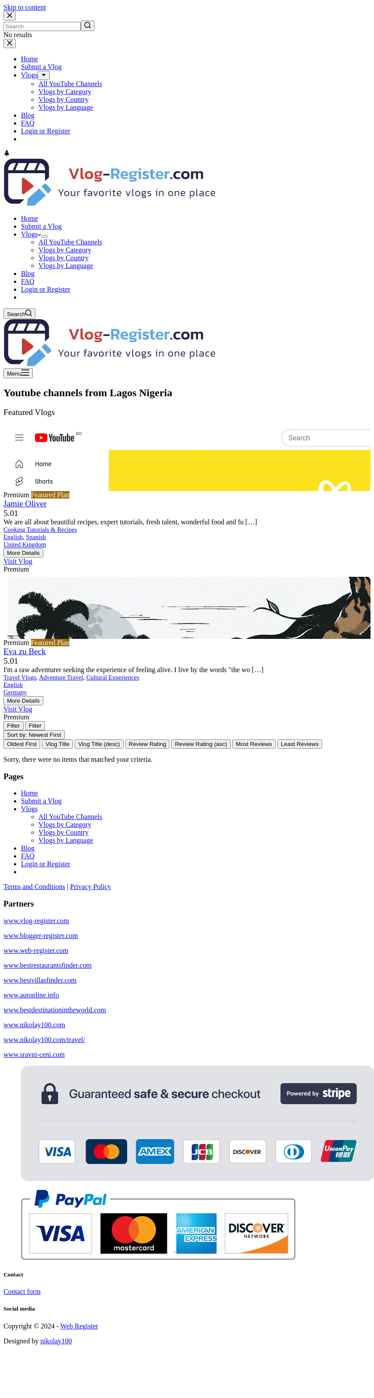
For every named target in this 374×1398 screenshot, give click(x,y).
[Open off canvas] (18, 373)
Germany (15, 692)
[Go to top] (6, 154)
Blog (28, 848)
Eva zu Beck (24, 651)
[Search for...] (42, 26)
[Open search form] (19, 313)
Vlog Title (57, 744)
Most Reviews (254, 744)
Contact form (22, 1291)
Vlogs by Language (65, 840)
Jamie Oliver (25, 503)
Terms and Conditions (34, 886)
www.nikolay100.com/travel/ (44, 1039)
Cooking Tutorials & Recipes (40, 529)
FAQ (28, 856)
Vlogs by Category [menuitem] (64, 91)
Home (29, 793)
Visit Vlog (17, 561)
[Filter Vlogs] (13, 725)
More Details (23, 553)
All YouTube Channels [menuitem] (70, 83)
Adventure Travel (61, 677)
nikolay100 (56, 1341)
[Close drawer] (9, 43)
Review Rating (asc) (201, 744)
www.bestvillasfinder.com (39, 980)
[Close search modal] (9, 16)
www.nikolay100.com (34, 1024)
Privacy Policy (90, 886)
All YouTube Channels (70, 816)
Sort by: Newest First (34, 735)
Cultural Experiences (113, 677)
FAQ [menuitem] (28, 123)
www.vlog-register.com (36, 920)
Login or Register (45, 864)
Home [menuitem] (29, 59)
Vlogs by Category (64, 824)
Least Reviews (300, 744)
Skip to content (24, 7)
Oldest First (22, 744)
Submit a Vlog (41, 801)
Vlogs (29, 808)
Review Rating (147, 744)
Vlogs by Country (63, 832)
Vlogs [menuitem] (29, 75)
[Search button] (87, 26)
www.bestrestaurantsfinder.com (47, 965)
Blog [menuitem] (28, 115)
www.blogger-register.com (40, 935)
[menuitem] (44, 75)
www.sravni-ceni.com (34, 1054)
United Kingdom (24, 544)
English (13, 536)
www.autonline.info (31, 995)
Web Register (79, 1326)
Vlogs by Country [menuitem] (63, 99)
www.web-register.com (35, 950)
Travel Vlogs (19, 677)
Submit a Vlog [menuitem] (41, 66)
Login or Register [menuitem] (45, 131)
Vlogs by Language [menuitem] (65, 107)
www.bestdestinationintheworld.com (54, 1010)
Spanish (36, 536)
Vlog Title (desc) (99, 744)
